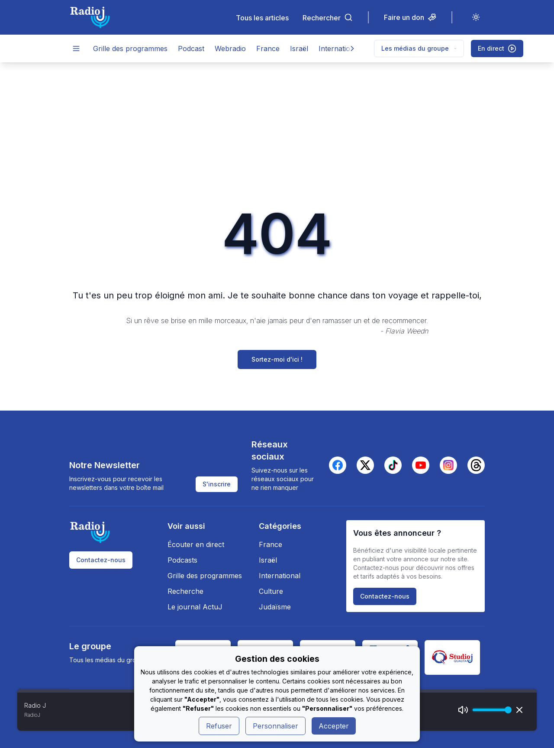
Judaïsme (275, 606)
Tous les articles (262, 17)
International (339, 48)
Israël (299, 48)
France (268, 48)
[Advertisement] (277, 127)
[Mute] (463, 710)
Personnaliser (275, 726)
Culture (271, 591)
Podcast (191, 48)
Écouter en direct (195, 544)
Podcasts (182, 560)
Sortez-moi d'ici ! (277, 359)
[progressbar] (490, 710)
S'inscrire (217, 484)
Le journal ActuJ (194, 606)
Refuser (219, 726)
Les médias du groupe (419, 48)
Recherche (185, 591)
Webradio (230, 48)
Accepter (334, 726)
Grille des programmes (130, 48)
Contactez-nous (101, 559)
